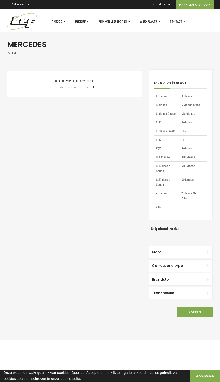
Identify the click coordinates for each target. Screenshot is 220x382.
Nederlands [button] (161, 4)
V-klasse (161, 193)
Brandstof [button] (180, 279)
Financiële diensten (114, 21)
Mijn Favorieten (21, 4)
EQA (183, 131)
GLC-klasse (188, 157)
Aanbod (59, 21)
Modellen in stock (170, 82)
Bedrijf (82, 21)
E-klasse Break (165, 131)
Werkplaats (150, 21)
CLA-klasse (188, 114)
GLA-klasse (163, 157)
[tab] (180, 252)
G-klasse (186, 148)
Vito (158, 207)
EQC (158, 140)
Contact (178, 21)
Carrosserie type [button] (180, 265)
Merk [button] (180, 252)
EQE (183, 140)
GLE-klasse (188, 166)
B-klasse (186, 96)
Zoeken (195, 312)
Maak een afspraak (194, 5)
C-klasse (161, 105)
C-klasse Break (190, 105)
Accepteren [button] (205, 376)
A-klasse (161, 96)
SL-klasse (187, 180)
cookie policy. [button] (71, 378)
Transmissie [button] (180, 292)
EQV (158, 148)
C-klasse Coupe (166, 114)
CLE (158, 122)
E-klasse (186, 122)
